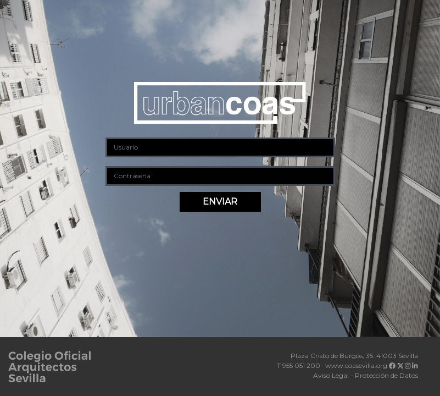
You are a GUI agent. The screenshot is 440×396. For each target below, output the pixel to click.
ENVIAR (220, 201)
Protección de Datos (386, 375)
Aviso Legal (331, 375)
